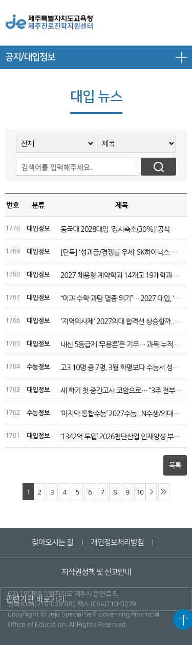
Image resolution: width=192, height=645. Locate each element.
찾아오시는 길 (52, 542)
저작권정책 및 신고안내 (96, 572)
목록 (175, 465)
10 (140, 492)
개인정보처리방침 (117, 542)
